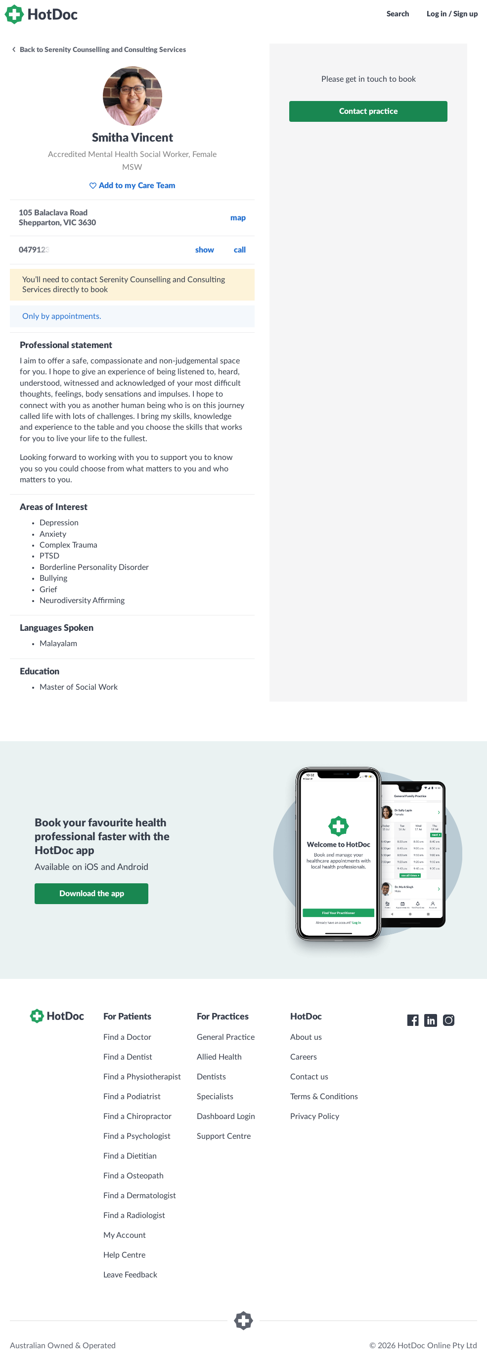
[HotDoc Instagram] (448, 1020)
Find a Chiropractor (137, 1116)
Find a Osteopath (133, 1176)
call (240, 250)
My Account (124, 1235)
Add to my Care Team (132, 186)
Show (204, 250)
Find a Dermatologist (139, 1196)
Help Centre (124, 1255)
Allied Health (219, 1057)
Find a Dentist (127, 1057)
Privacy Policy (314, 1116)
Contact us (309, 1077)
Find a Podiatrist (132, 1097)
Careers (303, 1057)
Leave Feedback (130, 1275)
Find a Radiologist (134, 1216)
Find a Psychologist (137, 1136)
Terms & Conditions (324, 1097)
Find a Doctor (127, 1037)
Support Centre (224, 1136)
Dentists (211, 1077)
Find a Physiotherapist (142, 1077)
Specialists (215, 1097)
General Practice (226, 1037)
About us (306, 1037)
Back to (98, 50)
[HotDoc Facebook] (413, 1020)
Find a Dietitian (130, 1156)
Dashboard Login (226, 1116)
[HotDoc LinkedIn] (431, 1020)
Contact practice (368, 111)
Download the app (91, 894)
